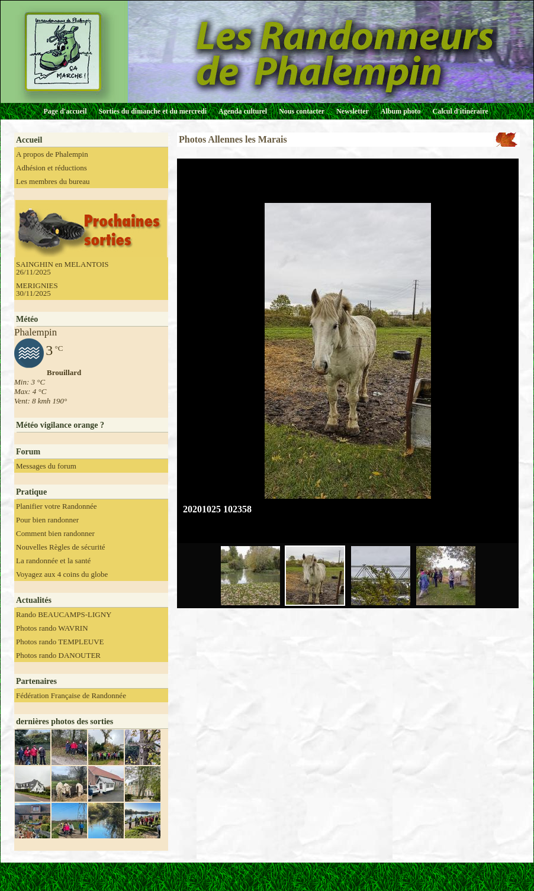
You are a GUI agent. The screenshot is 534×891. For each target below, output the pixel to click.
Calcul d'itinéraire (460, 111)
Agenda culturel (242, 111)
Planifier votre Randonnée (56, 506)
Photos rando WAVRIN (52, 628)
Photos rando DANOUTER (58, 655)
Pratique (31, 492)
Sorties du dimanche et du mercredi (152, 111)
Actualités (34, 600)
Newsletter (352, 111)
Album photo (401, 111)
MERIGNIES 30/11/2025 (37, 289)
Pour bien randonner (47, 519)
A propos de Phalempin (52, 154)
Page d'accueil (65, 111)
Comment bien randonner (55, 533)
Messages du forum (46, 465)
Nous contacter (301, 111)
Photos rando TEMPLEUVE (60, 641)
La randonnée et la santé (53, 560)
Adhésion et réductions (51, 167)
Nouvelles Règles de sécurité (60, 547)
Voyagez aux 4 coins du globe (62, 574)
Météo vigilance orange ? (60, 425)
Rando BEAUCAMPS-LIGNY (63, 614)
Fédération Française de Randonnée (71, 695)
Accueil (29, 139)
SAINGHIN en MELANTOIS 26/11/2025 (62, 268)
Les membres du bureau (53, 181)
